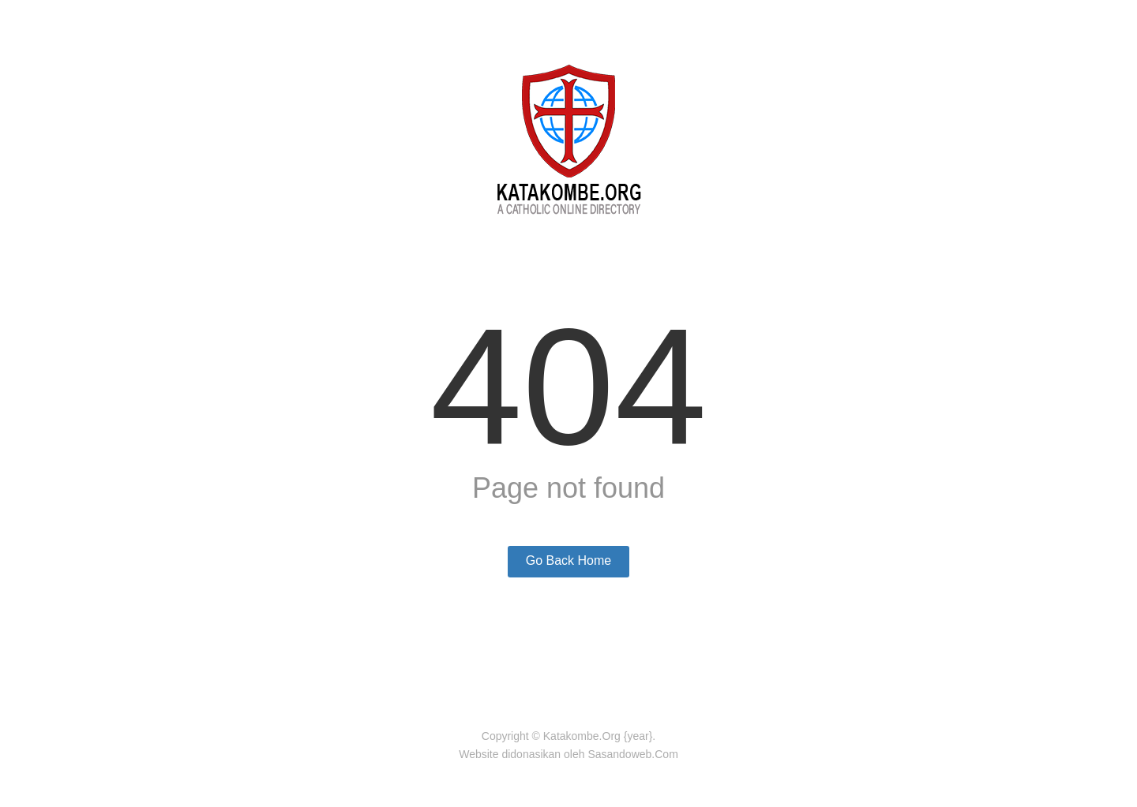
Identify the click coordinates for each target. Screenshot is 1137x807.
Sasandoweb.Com (632, 754)
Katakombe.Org (582, 736)
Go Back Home (568, 560)
